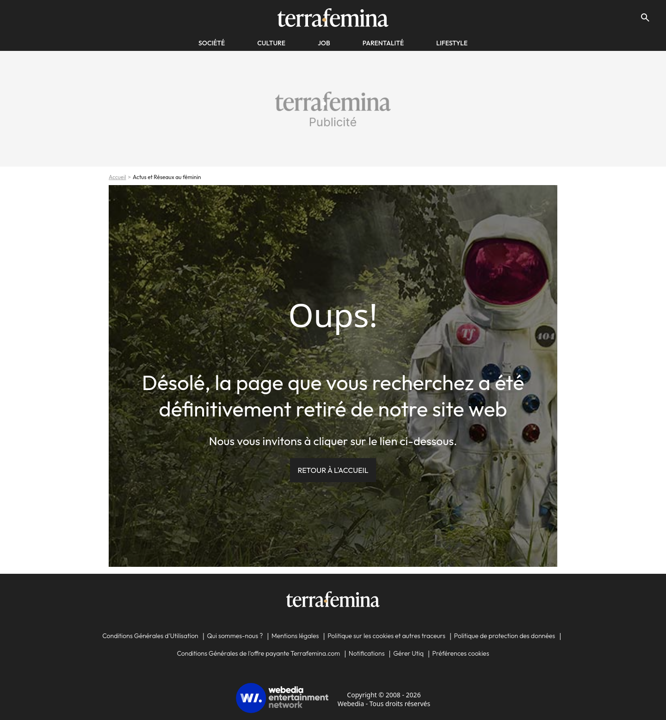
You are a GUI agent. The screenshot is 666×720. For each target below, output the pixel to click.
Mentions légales (295, 636)
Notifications (367, 653)
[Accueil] (333, 17)
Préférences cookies (460, 653)
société (211, 43)
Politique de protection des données (504, 636)
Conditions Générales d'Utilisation (150, 636)
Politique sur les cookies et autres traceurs (386, 636)
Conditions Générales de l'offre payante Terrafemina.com (258, 653)
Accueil (117, 177)
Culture (271, 43)
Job (324, 43)
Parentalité (383, 43)
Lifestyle (452, 43)
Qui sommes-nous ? (235, 636)
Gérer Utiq (408, 653)
